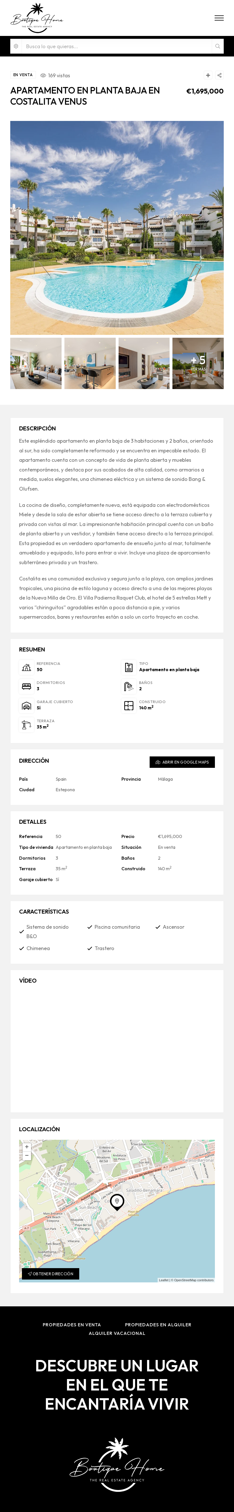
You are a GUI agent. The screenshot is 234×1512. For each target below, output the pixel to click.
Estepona (65, 789)
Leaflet (163, 1280)
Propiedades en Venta (72, 1324)
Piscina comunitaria (117, 927)
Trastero (104, 948)
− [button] (27, 1156)
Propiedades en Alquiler (158, 1324)
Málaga (165, 779)
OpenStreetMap (185, 1280)
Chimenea (38, 948)
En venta (166, 847)
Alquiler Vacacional (117, 1333)
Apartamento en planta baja (169, 669)
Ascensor (173, 927)
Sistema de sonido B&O (48, 932)
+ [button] (27, 1147)
